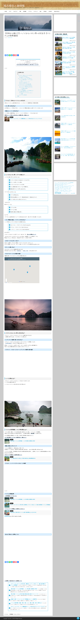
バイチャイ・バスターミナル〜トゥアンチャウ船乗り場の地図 (27, 88)
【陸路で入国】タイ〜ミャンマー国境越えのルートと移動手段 (68, 131)
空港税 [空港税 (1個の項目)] (72, 193)
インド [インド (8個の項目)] (56, 183)
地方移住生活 (7, 516)
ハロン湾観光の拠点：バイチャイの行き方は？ (26, 80)
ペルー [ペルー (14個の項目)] (56, 191)
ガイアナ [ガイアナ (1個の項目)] (73, 185)
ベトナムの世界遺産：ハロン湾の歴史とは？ (26, 90)
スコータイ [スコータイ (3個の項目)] (66, 187)
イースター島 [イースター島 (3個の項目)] (60, 183)
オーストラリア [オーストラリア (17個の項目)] (59, 185)
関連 (18, 96)
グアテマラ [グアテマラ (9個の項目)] (66, 186)
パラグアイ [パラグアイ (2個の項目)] (65, 189)
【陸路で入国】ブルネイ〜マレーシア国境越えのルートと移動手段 (68, 108)
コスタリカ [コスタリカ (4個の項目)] (57, 187)
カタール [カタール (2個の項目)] (69, 185)
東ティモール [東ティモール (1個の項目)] (63, 193)
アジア (10, 11)
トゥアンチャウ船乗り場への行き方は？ (26, 86)
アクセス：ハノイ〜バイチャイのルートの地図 (27, 93)
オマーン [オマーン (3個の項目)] (66, 184)
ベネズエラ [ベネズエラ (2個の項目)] (70, 190)
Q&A (40, 11)
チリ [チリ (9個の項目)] (70, 188)
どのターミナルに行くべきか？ (25, 81)
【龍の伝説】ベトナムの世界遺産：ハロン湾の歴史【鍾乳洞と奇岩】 (24, 588)
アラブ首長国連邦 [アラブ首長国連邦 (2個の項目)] (70, 182)
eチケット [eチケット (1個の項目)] (56, 182)
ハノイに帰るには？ (22, 89)
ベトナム (6, 614)
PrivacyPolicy (56, 11)
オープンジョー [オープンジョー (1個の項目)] (66, 185)
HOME (6, 11)
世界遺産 (11, 614)
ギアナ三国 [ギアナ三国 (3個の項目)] (61, 186)
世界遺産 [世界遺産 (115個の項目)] (58, 193)
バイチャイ (18, 614)
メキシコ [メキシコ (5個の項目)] (65, 191)
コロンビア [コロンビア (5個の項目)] (61, 187)
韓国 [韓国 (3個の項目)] (74, 193)
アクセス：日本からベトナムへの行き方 (25, 75)
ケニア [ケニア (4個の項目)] (70, 186)
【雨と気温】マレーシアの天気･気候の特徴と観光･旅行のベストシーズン (68, 139)
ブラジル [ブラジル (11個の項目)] (62, 190)
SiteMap (45, 11)
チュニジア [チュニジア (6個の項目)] (66, 188)
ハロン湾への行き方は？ (24, 76)
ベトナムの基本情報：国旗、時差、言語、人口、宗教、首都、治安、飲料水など (26, 602)
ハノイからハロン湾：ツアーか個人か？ (25, 78)
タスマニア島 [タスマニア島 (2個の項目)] (57, 188)
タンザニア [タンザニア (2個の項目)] (61, 188)
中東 (20, 11)
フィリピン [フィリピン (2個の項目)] (69, 189)
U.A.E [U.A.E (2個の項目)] (58, 182)
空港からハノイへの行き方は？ (25, 77)
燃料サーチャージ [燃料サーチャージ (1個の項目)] (68, 193)
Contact (50, 11)
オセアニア (15, 11)
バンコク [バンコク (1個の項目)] (61, 189)
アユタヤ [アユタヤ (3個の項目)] (65, 182)
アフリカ (29, 11)
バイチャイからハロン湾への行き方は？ (25, 85)
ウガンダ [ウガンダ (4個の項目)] (65, 183)
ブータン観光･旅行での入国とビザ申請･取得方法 (68, 116)
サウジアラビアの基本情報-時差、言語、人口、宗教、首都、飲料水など (68, 155)
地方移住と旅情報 (14, 5)
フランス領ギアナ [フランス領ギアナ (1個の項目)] (57, 190)
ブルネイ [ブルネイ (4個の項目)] (66, 190)
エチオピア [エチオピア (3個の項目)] (62, 184)
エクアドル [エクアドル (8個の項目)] (57, 184)
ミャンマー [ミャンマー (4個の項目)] (61, 191)
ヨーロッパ (35, 11)
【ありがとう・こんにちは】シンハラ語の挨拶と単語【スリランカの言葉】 (68, 101)
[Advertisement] (28, 46)
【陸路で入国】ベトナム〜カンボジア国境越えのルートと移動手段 (24, 599)
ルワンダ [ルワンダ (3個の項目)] (68, 191)
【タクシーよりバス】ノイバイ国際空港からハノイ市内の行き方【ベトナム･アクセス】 (28, 606)
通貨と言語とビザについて (25, 91)
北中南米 (24, 11)
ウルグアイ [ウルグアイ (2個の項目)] (69, 183)
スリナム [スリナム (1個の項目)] (70, 187)
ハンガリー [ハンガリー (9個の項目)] (57, 189)
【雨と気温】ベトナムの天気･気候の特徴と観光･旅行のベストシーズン (24, 594)
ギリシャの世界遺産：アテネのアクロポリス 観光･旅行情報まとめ (68, 147)
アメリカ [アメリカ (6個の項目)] (62, 182)
